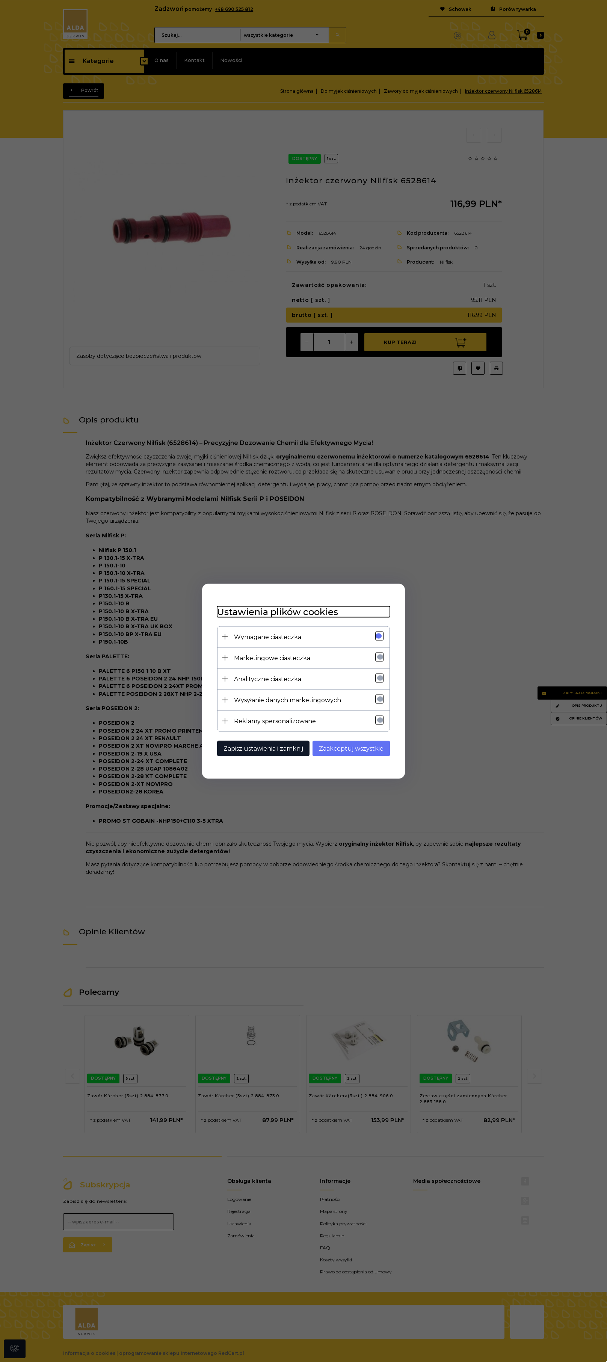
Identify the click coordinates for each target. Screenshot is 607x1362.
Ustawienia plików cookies (277, 611)
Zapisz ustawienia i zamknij (263, 748)
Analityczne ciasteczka (267, 678)
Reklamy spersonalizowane (275, 720)
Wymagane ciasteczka (267, 636)
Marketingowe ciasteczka (272, 657)
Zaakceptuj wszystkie (351, 748)
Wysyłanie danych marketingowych (287, 699)
